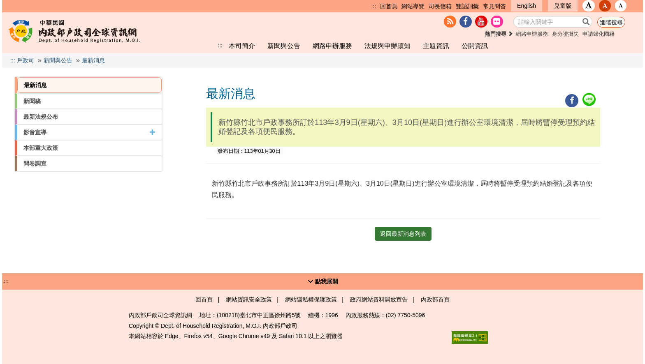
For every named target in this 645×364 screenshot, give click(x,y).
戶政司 (25, 60)
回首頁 (388, 6)
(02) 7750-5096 (405, 315)
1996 (331, 315)
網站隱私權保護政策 (311, 299)
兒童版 (562, 5)
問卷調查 (34, 163)
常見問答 (494, 6)
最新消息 (93, 60)
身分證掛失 (565, 34)
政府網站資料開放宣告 (379, 299)
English (526, 5)
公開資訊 (475, 45)
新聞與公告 (283, 45)
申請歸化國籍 (598, 34)
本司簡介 (242, 45)
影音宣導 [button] (89, 132)
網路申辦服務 (532, 34)
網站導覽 (413, 6)
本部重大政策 (40, 148)
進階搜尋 (611, 22)
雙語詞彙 (467, 6)
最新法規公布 (40, 116)
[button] (588, 6)
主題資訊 (436, 45)
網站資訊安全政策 (249, 299)
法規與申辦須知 (387, 45)
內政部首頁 (435, 299)
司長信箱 (440, 6)
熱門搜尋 (499, 34)
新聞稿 (32, 101)
